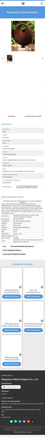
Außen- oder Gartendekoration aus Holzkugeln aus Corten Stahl (33, 294)
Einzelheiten (11, 116)
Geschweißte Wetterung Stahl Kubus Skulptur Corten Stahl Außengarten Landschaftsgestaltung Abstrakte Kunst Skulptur (33, 328)
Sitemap (28, 435)
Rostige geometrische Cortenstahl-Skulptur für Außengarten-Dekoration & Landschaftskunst (11, 294)
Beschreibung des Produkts (33, 116)
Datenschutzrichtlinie (19, 435)
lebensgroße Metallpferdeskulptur (14, 257)
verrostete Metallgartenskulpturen (22, 249)
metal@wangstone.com (11, 390)
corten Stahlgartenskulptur (12, 253)
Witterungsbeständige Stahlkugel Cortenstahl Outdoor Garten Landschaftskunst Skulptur (11, 362)
